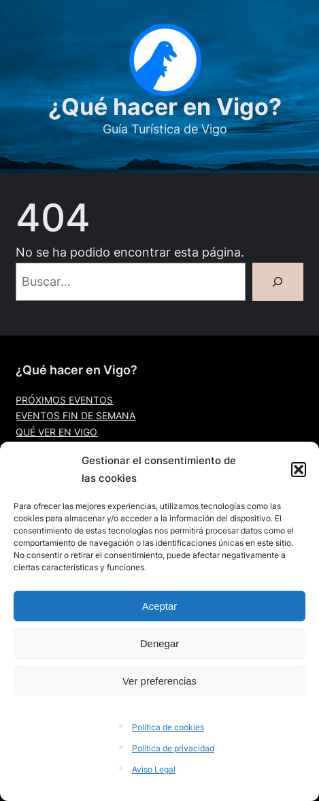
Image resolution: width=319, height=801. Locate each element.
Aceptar (160, 606)
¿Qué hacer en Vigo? (165, 106)
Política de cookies (168, 727)
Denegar (160, 643)
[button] (298, 469)
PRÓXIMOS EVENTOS (64, 400)
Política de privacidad (173, 748)
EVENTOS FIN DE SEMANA (75, 415)
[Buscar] (277, 282)
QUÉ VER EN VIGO (56, 432)
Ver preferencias (159, 681)
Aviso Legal (153, 769)
